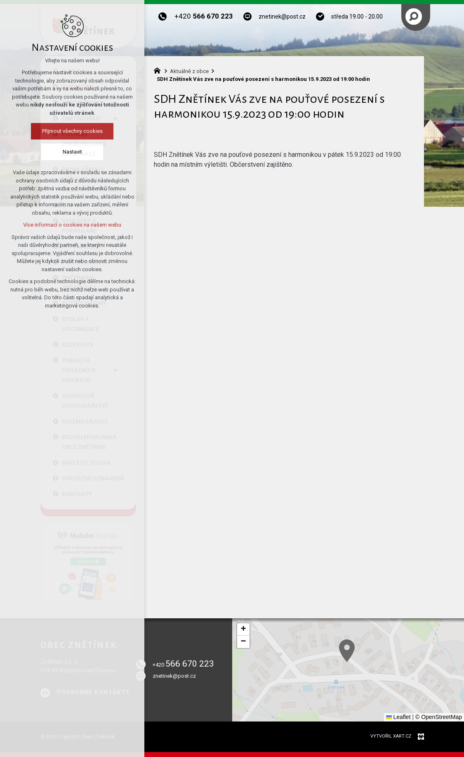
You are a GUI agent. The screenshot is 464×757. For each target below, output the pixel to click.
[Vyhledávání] (413, 16)
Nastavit (72, 152)
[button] (243, 629)
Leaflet (398, 717)
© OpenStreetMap (438, 717)
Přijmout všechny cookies (72, 131)
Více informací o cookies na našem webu (72, 225)
